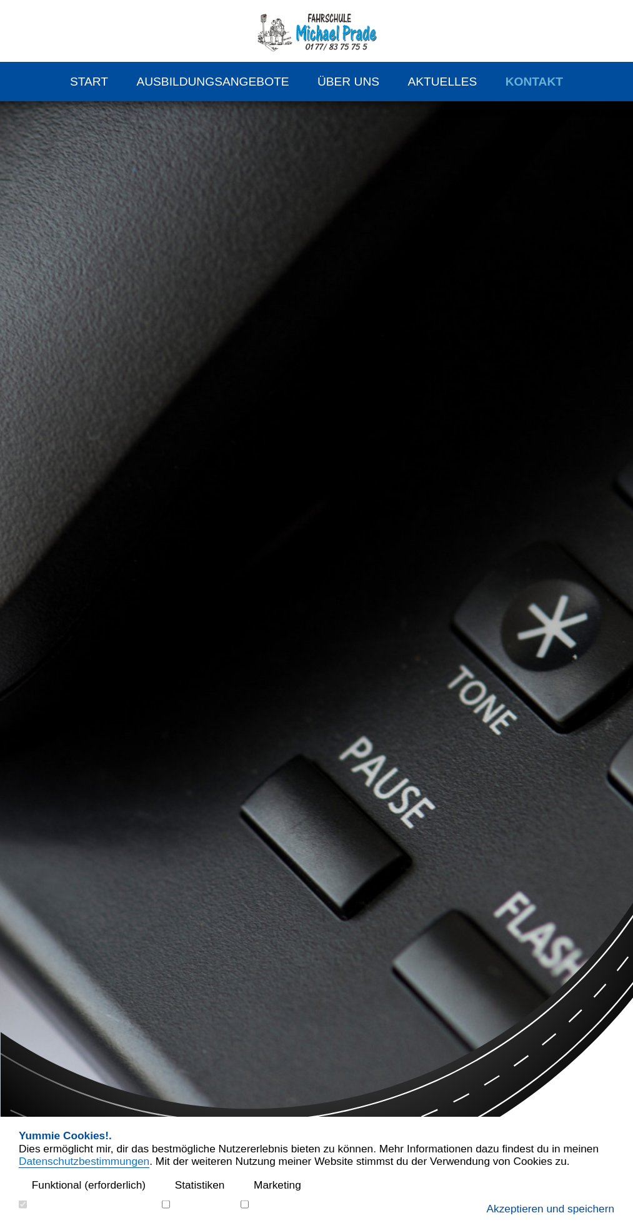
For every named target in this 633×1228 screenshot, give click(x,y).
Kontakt (534, 81)
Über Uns (348, 81)
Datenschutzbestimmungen (84, 1161)
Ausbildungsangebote (212, 81)
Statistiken (193, 1185)
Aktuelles (442, 81)
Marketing (271, 1185)
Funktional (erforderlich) (82, 1185)
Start (89, 81)
